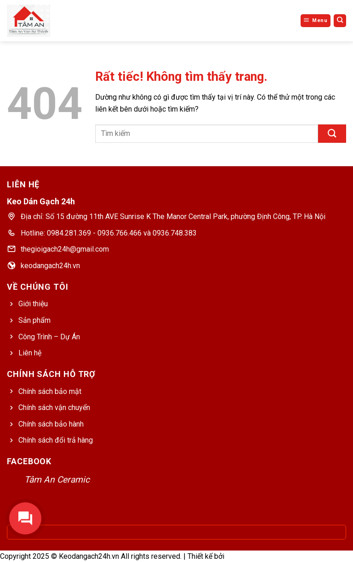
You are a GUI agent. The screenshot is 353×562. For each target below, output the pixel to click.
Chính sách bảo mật (49, 391)
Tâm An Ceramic (57, 479)
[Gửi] (332, 133)
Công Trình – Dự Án (49, 336)
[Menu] (315, 20)
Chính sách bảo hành (51, 424)
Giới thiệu (33, 303)
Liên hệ (29, 352)
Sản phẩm (34, 320)
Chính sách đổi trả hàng (55, 440)
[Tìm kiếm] (340, 20)
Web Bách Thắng (253, 556)
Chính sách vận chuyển (54, 407)
